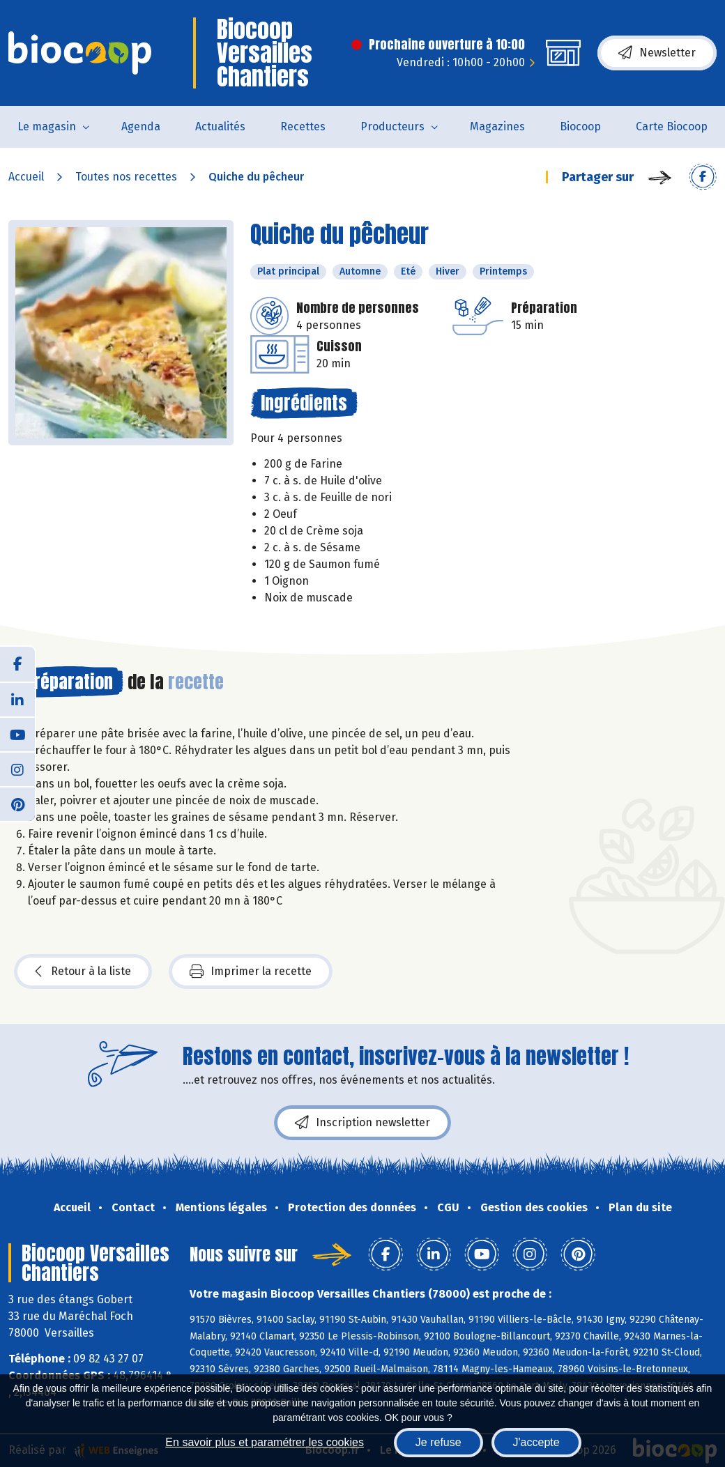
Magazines (497, 126)
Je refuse (438, 1442)
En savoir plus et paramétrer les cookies (264, 1442)
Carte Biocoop (672, 126)
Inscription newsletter (362, 1123)
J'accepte (536, 1442)
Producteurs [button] (392, 126)
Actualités (220, 126)
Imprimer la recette (251, 971)
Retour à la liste (83, 971)
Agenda (140, 126)
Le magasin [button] (46, 126)
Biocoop (580, 126)
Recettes (303, 126)
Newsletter (657, 53)
